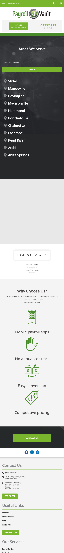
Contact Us (32, 437)
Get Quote (10, 496)
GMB (37, 452)
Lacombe (15, 133)
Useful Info (6, 525)
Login (18, 26)
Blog (4, 521)
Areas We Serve (8, 517)
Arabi (12, 148)
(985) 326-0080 (48, 25)
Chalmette (16, 126)
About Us (5, 512)
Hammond (16, 111)
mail (60, 3)
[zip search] (32, 62)
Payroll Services (8, 549)
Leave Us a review (29, 255)
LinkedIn (32, 452)
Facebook (26, 452)
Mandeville (16, 89)
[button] (27, 268)
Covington (16, 96)
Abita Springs (18, 155)
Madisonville (18, 103)
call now (54, 3)
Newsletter (11, 532)
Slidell (12, 81)
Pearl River (16, 140)
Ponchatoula (18, 118)
